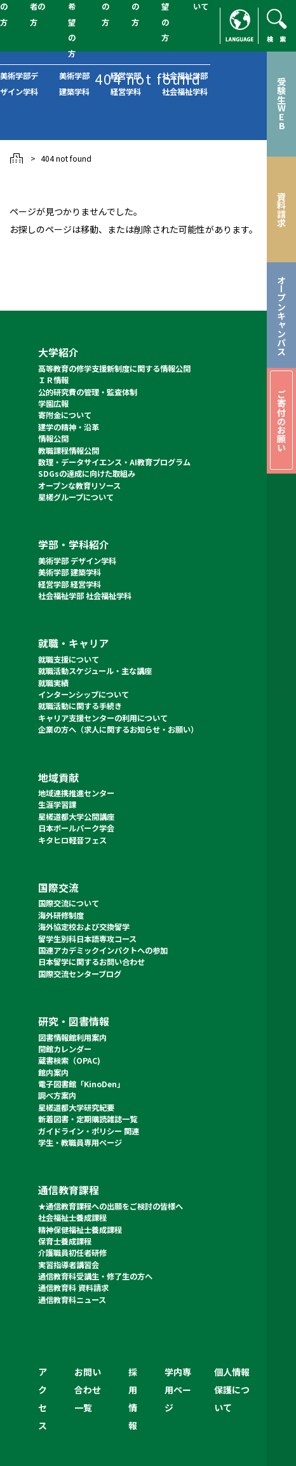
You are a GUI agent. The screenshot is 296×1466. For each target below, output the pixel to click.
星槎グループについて (76, 497)
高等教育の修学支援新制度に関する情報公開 (114, 368)
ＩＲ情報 (53, 380)
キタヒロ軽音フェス (72, 840)
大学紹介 (58, 352)
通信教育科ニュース (72, 1300)
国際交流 (58, 887)
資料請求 (281, 209)
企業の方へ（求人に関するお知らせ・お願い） (118, 729)
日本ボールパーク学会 (76, 828)
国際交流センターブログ (79, 974)
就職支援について (68, 659)
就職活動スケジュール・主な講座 (95, 671)
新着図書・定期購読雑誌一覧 (87, 1119)
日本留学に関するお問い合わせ (91, 962)
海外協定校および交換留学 (84, 927)
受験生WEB (281, 103)
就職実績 (53, 683)
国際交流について (68, 903)
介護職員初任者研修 (72, 1252)
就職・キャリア (73, 643)
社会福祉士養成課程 (72, 1217)
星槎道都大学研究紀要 (76, 1107)
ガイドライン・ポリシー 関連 (88, 1131)
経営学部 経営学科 (69, 584)
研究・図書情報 (73, 1021)
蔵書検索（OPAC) (69, 1060)
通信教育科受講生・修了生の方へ (95, 1276)
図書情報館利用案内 (72, 1037)
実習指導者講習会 (68, 1265)
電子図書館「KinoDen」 (81, 1084)
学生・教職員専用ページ (80, 1142)
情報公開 (53, 438)
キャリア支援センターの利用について (103, 718)
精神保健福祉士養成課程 (80, 1230)
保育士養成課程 (64, 1241)
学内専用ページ (178, 1389)
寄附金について (64, 415)
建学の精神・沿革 (68, 427)
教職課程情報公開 (68, 450)
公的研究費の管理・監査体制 (87, 392)
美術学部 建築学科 (69, 572)
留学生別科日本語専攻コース (87, 939)
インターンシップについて (83, 694)
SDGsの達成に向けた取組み (86, 473)
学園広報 (53, 403)
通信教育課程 (68, 1190)
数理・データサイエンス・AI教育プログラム (114, 462)
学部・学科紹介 (73, 544)
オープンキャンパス (281, 315)
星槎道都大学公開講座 (76, 816)
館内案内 (53, 1072)
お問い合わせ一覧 (87, 1389)
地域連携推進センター (76, 793)
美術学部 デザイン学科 (77, 561)
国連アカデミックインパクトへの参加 (103, 950)
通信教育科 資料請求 (73, 1287)
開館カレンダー (64, 1049)
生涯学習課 (57, 804)
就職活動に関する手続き (80, 706)
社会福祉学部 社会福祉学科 (84, 596)
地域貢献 (58, 777)
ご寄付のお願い (281, 421)
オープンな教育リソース (79, 485)
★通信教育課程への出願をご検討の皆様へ (110, 1206)
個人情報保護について (232, 1389)
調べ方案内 (57, 1095)
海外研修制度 (61, 915)
